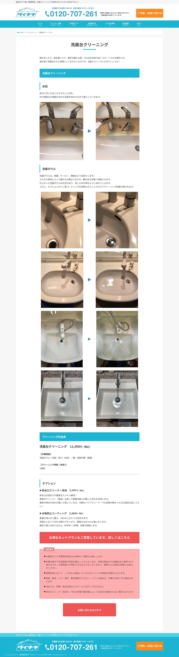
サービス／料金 (55, 24)
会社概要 (125, 24)
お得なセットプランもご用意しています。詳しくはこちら (89, 537)
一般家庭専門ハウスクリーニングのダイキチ (34, 654)
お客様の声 (91, 24)
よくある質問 (110, 24)
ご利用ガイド (73, 24)
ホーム (40, 24)
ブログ (139, 24)
